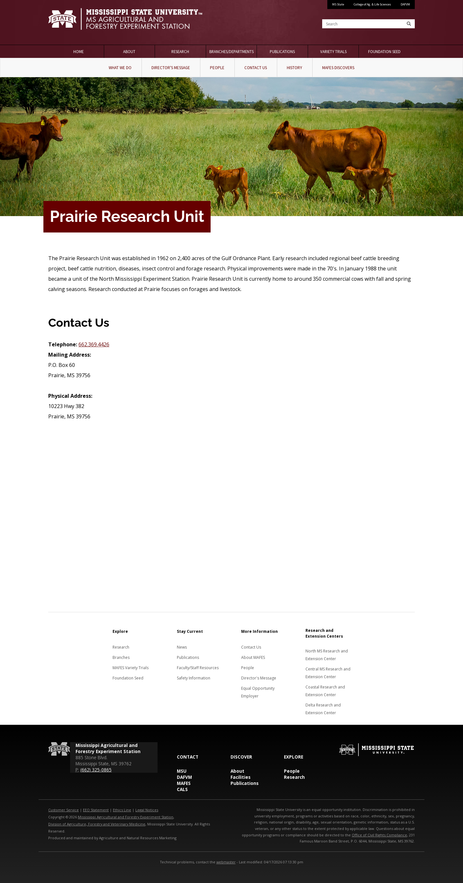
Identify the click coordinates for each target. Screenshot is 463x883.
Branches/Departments (231, 51)
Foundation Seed (384, 51)
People (217, 67)
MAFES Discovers (338, 67)
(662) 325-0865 (96, 770)
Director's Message (170, 67)
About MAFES (253, 657)
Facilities (240, 777)
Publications (282, 51)
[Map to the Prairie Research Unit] (231, 501)
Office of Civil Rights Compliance (379, 835)
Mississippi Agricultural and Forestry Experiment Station (125, 817)
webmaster (226, 862)
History (294, 67)
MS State (338, 4)
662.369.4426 (93, 344)
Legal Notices (146, 809)
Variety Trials (333, 51)
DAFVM (405, 4)
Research (180, 51)
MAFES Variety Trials (131, 667)
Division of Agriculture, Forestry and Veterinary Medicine (96, 824)
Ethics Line (122, 809)
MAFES (184, 783)
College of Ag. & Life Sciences (372, 4)
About (129, 51)
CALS (182, 789)
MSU (181, 771)
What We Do (120, 67)
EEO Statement (96, 809)
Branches (121, 657)
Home (78, 51)
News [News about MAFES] (182, 647)
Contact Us (255, 67)
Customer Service (63, 809)
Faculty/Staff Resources (198, 667)
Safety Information (193, 678)
